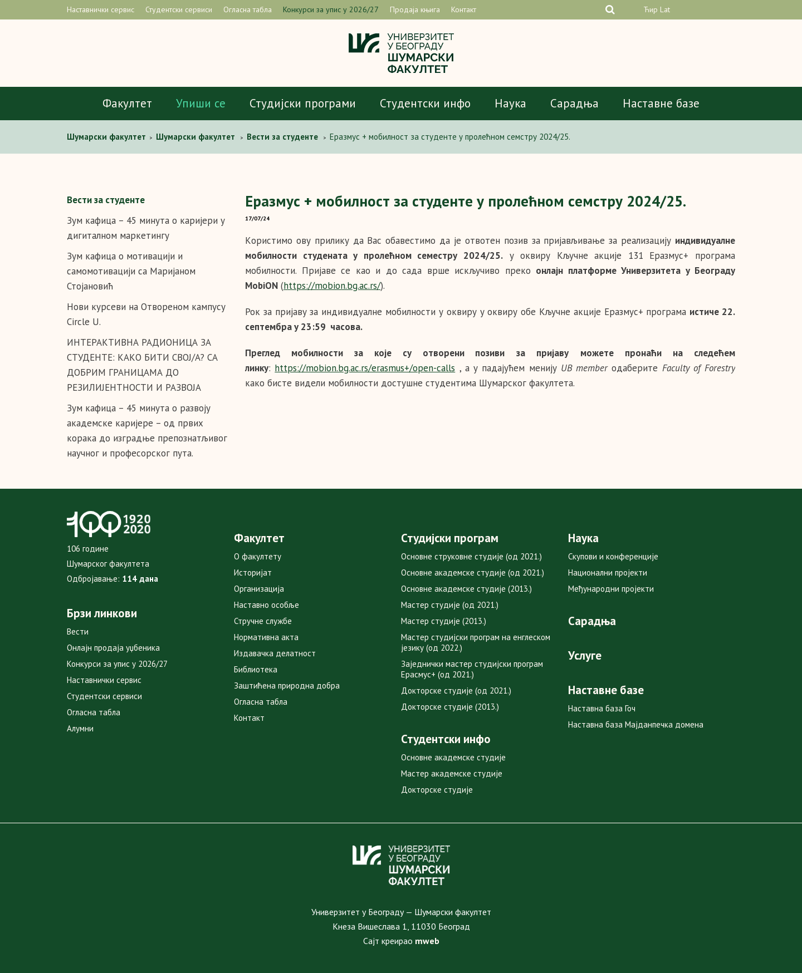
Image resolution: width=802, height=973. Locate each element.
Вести (78, 631)
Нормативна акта (266, 637)
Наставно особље (266, 604)
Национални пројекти (607, 572)
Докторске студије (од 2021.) (456, 690)
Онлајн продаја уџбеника (113, 647)
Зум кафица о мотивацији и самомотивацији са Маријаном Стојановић (131, 271)
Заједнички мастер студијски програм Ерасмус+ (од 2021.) (472, 669)
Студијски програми (303, 103)
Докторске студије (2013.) (450, 706)
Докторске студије (437, 789)
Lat (665, 9)
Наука (510, 103)
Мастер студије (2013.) (443, 621)
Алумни (80, 728)
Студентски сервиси (178, 9)
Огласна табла (247, 9)
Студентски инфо (425, 103)
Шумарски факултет (107, 136)
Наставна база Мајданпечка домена (635, 724)
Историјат (253, 572)
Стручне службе (263, 621)
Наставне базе (661, 103)
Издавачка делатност (275, 653)
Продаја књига (415, 9)
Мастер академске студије (451, 773)
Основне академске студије (453, 757)
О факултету (257, 556)
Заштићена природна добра (287, 685)
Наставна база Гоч (601, 708)
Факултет (127, 103)
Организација (259, 588)
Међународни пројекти (611, 588)
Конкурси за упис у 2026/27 (331, 9)
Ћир (650, 9)
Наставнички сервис (100, 9)
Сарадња (574, 103)
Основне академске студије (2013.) (466, 588)
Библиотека (255, 669)
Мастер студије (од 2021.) (449, 604)
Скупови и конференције (613, 556)
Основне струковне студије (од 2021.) (471, 556)
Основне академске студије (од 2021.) (472, 572)
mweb (427, 940)
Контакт (463, 9)
